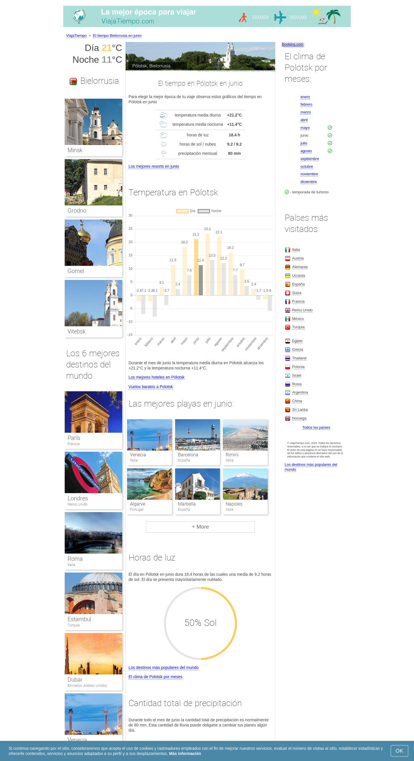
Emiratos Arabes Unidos (87, 685)
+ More (200, 527)
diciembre (308, 182)
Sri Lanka (300, 409)
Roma (75, 558)
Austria (298, 258)
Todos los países (316, 427)
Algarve (137, 504)
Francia (74, 444)
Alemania (300, 267)
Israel (296, 375)
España (298, 284)
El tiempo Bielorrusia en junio (117, 35)
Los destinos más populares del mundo (164, 667)
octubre (306, 166)
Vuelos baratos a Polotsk (151, 386)
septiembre (309, 159)
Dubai (75, 679)
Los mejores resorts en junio (154, 166)
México (298, 318)
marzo (305, 112)
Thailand (299, 358)
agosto (306, 151)
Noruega (299, 418)
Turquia (74, 625)
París (74, 437)
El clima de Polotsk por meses (156, 676)
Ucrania (298, 275)
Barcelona (188, 454)
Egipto (297, 341)
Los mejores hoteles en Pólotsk (157, 377)
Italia (71, 564)
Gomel (76, 271)
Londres (78, 498)
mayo (305, 127)
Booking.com (292, 44)
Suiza (297, 293)
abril (304, 120)
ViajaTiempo (76, 35)
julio (303, 143)
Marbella (187, 504)
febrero (306, 104)
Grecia (297, 349)
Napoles (234, 504)
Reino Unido (77, 504)
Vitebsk (77, 331)
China (297, 401)
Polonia (298, 367)
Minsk (75, 150)
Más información (185, 753)
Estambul (79, 619)
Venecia (138, 454)
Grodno (77, 210)
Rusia (297, 384)
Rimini (232, 454)
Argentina (300, 392)
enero (305, 97)
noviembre (309, 174)
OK (399, 751)
